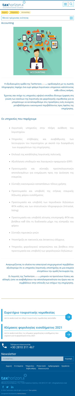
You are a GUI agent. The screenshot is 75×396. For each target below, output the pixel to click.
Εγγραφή (68, 359)
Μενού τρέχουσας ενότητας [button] (37, 18)
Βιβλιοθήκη (31, 369)
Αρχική (4, 12)
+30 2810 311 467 (22, 347)
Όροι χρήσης (33, 390)
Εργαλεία (65, 366)
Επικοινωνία (43, 369)
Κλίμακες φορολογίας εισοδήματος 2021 (33, 327)
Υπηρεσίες (14, 12)
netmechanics (21, 393)
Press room (41, 366)
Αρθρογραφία (53, 366)
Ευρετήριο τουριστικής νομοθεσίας (29, 312)
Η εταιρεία (18, 366)
